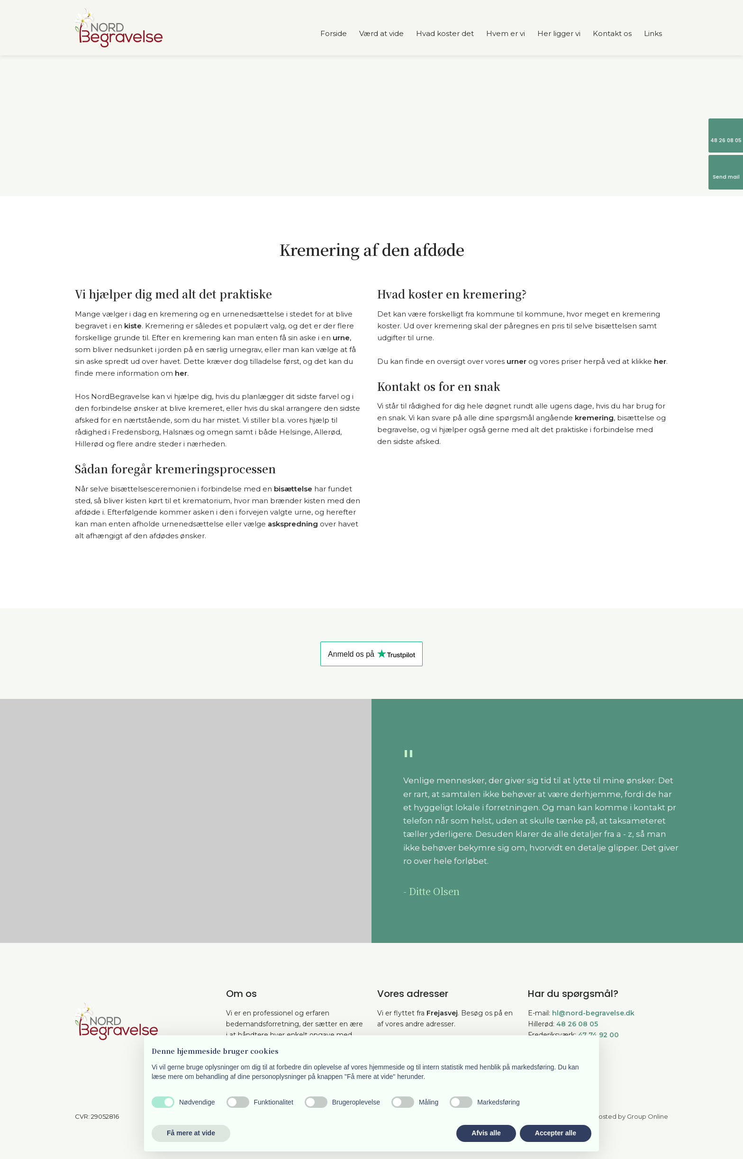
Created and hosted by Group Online (611, 1116)
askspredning (293, 523)
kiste (133, 325)
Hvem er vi (505, 33)
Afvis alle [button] (485, 1133)
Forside (333, 33)
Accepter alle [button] (555, 1133)
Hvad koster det (445, 33)
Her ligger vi (558, 33)
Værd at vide (381, 33)
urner (516, 361)
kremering (594, 417)
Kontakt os (612, 33)
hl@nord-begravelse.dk (593, 1013)
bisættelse (293, 488)
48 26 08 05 (577, 1024)
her (181, 373)
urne (341, 337)
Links (653, 33)
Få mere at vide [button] (191, 1133)
